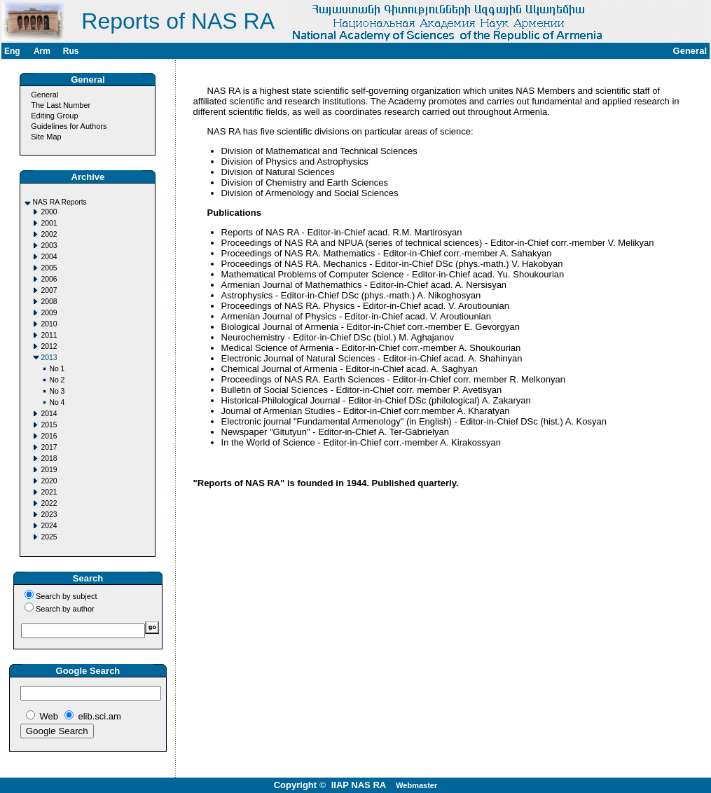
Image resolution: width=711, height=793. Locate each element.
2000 (49, 212)
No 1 (56, 369)
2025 (49, 537)
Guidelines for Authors (68, 126)
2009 (49, 313)
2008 (49, 301)
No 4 (56, 402)
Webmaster (416, 785)
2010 (49, 324)
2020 (49, 481)
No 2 (56, 380)
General (44, 94)
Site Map (46, 136)
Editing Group (54, 115)
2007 (49, 290)
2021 (49, 492)
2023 (49, 514)
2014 (49, 414)
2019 (49, 470)
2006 (49, 279)
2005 (49, 268)
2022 (49, 503)
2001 (49, 223)
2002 (49, 234)
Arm (42, 51)
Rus (71, 51)
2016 (49, 436)
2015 (49, 425)
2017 (49, 447)
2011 (49, 335)
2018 (49, 458)
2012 (49, 346)
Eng (12, 51)
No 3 (56, 391)
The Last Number (60, 105)
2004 (49, 257)
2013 (49, 357)
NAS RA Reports (59, 202)
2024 (49, 526)
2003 (49, 245)
